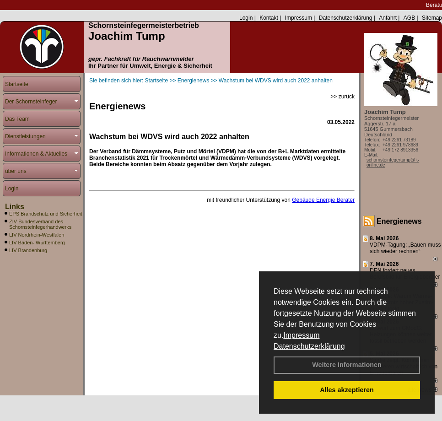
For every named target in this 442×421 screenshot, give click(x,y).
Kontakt (268, 18)
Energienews (399, 221)
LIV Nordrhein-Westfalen (36, 234)
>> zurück (342, 96)
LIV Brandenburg (28, 250)
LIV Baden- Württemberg (37, 242)
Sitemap (432, 18)
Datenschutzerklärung (309, 346)
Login (246, 18)
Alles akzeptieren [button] (347, 390)
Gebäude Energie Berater (323, 200)
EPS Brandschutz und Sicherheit (45, 213)
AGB (409, 18)
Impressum (301, 335)
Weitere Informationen (347, 364)
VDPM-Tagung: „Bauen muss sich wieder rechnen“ (405, 248)
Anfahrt (388, 18)
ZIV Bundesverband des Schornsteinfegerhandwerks (40, 224)
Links (14, 206)
